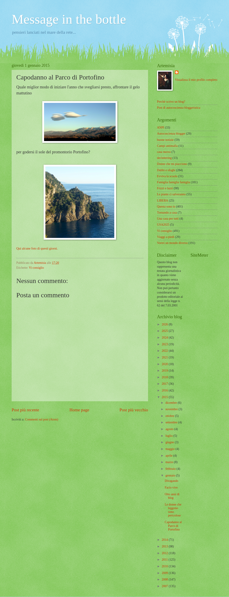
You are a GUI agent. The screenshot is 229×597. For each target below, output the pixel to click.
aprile (169, 455)
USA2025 (163, 224)
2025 (165, 331)
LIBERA (162, 200)
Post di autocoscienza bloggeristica (178, 107)
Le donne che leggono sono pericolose (173, 510)
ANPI (160, 127)
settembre (171, 422)
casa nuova (164, 152)
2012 (165, 553)
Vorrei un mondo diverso (172, 243)
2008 (165, 579)
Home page (79, 410)
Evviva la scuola (167, 176)
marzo (169, 462)
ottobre (170, 416)
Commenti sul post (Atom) (41, 419)
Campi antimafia (167, 146)
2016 (165, 390)
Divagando (171, 481)
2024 (165, 337)
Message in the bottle (69, 19)
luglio (169, 435)
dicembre (171, 402)
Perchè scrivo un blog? (171, 101)
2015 (165, 397)
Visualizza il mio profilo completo (196, 79)
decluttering (164, 158)
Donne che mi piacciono (172, 164)
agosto (169, 429)
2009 (165, 573)
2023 (165, 344)
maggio (170, 449)
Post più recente (25, 410)
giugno (170, 442)
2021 (165, 357)
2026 (165, 324)
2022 (165, 350)
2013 (165, 546)
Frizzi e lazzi (165, 188)
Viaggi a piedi (165, 237)
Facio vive (171, 487)
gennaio (170, 475)
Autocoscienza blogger (171, 133)
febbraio (170, 468)
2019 (165, 370)
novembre (172, 409)
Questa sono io (166, 206)
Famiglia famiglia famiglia (173, 182)
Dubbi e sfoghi (166, 170)
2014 (165, 539)
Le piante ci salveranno (171, 194)
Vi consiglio (36, 267)
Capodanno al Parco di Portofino (173, 525)
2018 (165, 377)
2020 (165, 364)
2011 (165, 559)
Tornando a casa (167, 212)
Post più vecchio (133, 410)
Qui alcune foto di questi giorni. (37, 248)
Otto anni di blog (172, 496)
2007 (165, 586)
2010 (165, 566)
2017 (165, 383)
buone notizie (165, 139)
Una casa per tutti (168, 218)
